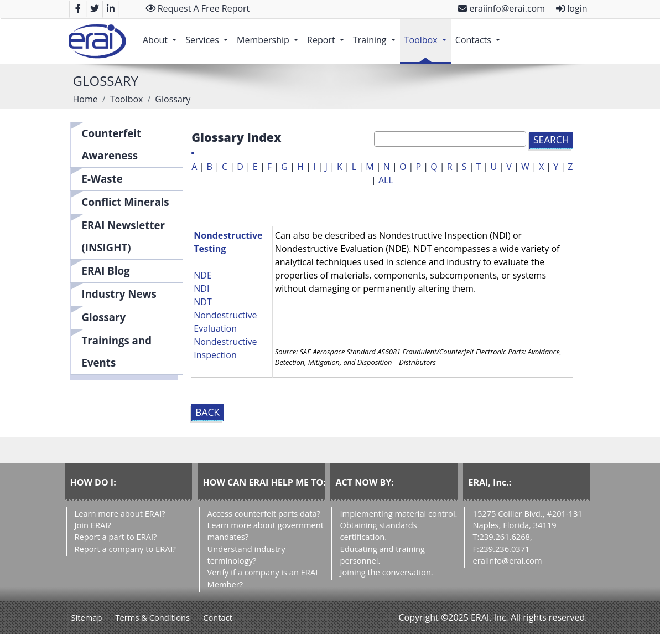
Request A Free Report (197, 8)
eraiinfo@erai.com (501, 8)
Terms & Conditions (153, 617)
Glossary (104, 317)
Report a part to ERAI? (116, 536)
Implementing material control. (399, 513)
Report (328, 34)
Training (376, 34)
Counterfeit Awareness (112, 144)
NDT (202, 302)
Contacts (480, 34)
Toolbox (427, 34)
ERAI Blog (106, 270)
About (162, 34)
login (571, 8)
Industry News (119, 294)
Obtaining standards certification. (378, 530)
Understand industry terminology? (246, 554)
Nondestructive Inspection (225, 348)
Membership (270, 34)
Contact (217, 617)
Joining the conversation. (386, 572)
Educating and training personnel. (382, 554)
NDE (203, 275)
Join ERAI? (93, 524)
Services (208, 34)
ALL (385, 180)
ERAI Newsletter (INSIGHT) (123, 236)
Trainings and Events (117, 351)
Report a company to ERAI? (125, 548)
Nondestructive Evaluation (225, 321)
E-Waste (102, 178)
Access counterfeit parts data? (263, 513)
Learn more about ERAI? (120, 513)
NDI (201, 288)
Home (85, 99)
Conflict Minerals (125, 202)
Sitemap (86, 617)
